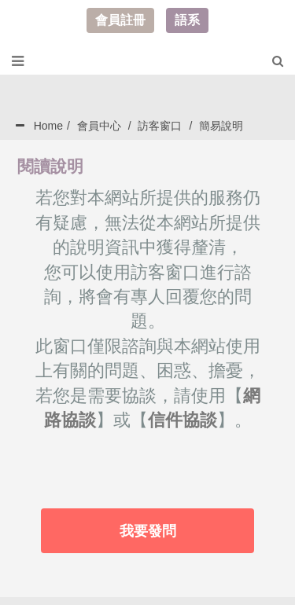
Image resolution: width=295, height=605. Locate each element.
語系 (187, 20)
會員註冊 (120, 20)
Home (48, 125)
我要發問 (148, 531)
